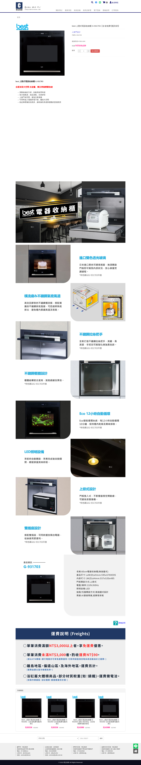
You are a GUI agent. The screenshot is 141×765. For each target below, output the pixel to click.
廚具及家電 (87, 10)
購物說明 (106, 10)
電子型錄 (97, 10)
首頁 (18, 17)
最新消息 (68, 10)
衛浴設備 (77, 10)
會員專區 (115, 3)
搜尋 (101, 738)
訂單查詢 (115, 10)
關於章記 (59, 10)
